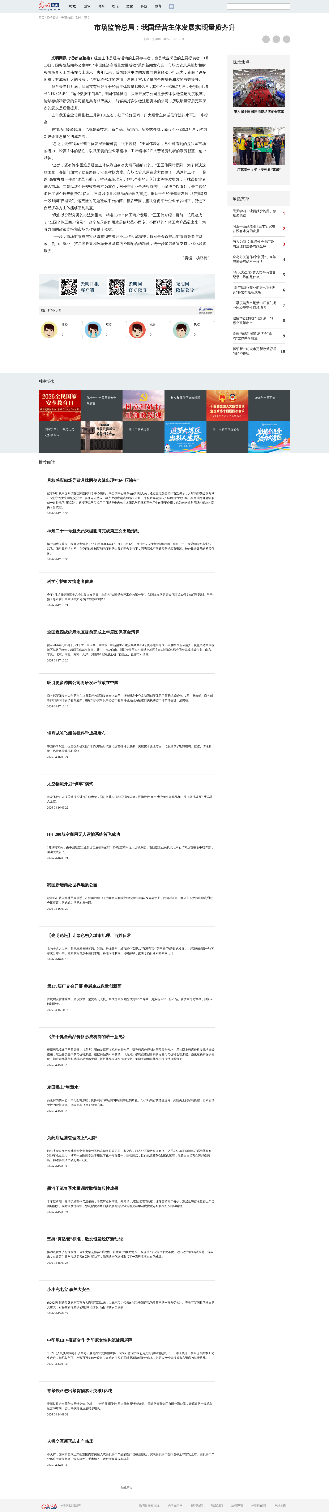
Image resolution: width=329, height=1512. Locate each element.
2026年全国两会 (265, 397)
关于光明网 (175, 1505)
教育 (158, 6)
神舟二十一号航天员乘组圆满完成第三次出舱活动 (93, 531)
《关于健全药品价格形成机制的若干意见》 (87, 1036)
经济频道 (53, 17)
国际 (87, 6)
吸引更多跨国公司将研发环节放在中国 (82, 682)
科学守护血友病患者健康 (70, 581)
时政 (72, 6)
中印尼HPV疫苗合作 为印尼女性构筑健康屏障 (89, 1340)
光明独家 (67, 17)
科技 (144, 6)
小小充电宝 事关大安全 (68, 1289)
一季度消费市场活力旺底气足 (254, 303)
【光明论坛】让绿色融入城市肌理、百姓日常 (89, 935)
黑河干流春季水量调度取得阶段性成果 (82, 1188)
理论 (115, 6)
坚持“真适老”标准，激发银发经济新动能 (85, 1239)
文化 (129, 6)
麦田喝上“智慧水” (64, 1087)
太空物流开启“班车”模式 (70, 783)
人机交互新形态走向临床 (70, 1441)
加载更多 (127, 1487)
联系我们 (217, 1505)
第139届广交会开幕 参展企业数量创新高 (84, 986)
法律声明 (237, 1505)
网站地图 (280, 1505)
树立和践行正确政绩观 (185, 397)
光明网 (156, 39)
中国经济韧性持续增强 (249, 307)
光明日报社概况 (149, 1505)
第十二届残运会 (139, 429)
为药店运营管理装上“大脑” (72, 1138)
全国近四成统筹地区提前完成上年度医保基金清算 (93, 632)
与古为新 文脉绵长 (246, 241)
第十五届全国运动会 (226, 429)
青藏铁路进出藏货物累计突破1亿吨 (79, 1390)
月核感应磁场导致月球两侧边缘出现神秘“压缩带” (93, 480)
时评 (101, 6)
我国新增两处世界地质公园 (72, 885)
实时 (78, 17)
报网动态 (197, 1505)
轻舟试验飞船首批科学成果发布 (76, 733)
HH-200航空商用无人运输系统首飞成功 (83, 834)
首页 (41, 17)
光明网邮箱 (258, 1505)
